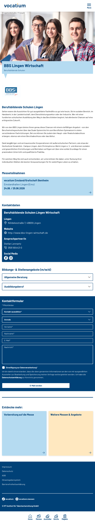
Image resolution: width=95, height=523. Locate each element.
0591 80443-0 (13, 247)
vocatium (7, 498)
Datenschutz (7, 471)
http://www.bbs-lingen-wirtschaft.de (28, 232)
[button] (47, 277)
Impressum (7, 467)
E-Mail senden (36, 385)
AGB (4, 475)
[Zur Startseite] (20, 6)
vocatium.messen (24, 498)
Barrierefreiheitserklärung (13, 484)
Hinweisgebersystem (11, 480)
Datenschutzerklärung (12, 377)
